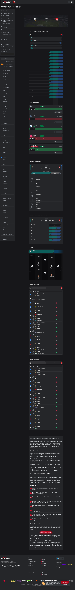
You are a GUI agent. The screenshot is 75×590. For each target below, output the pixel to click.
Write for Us (45, 567)
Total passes (31, 84)
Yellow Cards (31, 93)
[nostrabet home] (6, 558)
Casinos (40, 2)
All (31, 291)
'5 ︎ (31, 37)
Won (32, 227)
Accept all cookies (65, 582)
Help (53, 2)
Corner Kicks (31, 72)
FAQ (43, 561)
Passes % (31, 90)
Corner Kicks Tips (5, 49)
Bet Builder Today (5, 34)
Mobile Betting (31, 569)
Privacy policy (45, 570)
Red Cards (31, 96)
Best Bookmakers (33, 2)
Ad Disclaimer (45, 574)
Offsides (30, 75)
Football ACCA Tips (6, 29)
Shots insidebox (32, 64)
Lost (32, 233)
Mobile (45, 2)
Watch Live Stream (46, 532)
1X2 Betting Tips (5, 44)
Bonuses (26, 2)
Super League (12, 7)
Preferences (65, 584)
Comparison (30, 565)
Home (34, 291)
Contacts (44, 563)
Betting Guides (31, 572)
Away (38, 291)
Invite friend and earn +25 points (6, 26)
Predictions (20, 2)
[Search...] (69, 2)
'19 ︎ (32, 45)
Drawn (32, 230)
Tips (3, 7)
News (49, 2)
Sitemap (44, 572)
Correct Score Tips (6, 37)
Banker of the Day (6, 42)
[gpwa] (13, 581)
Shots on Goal (32, 52)
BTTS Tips (4, 51)
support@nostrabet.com (61, 567)
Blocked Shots (32, 61)
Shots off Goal (32, 55)
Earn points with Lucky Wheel (7, 21)
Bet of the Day (5, 32)
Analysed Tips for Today (7, 13)
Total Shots (31, 58)
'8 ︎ (31, 40)
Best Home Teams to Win (7, 46)
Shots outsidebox (32, 67)
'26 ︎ (32, 48)
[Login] (72, 2)
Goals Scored (34, 236)
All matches (4, 10)
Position (33, 224)
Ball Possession (32, 78)
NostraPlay (58, 2)
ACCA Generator (5, 15)
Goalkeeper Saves (32, 81)
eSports (29, 570)
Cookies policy (50, 584)
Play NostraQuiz (5, 23)
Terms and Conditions (47, 569)
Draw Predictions (5, 39)
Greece (6, 7)
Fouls (30, 70)
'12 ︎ (60, 43)
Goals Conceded (34, 239)
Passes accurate (32, 87)
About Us (44, 565)
